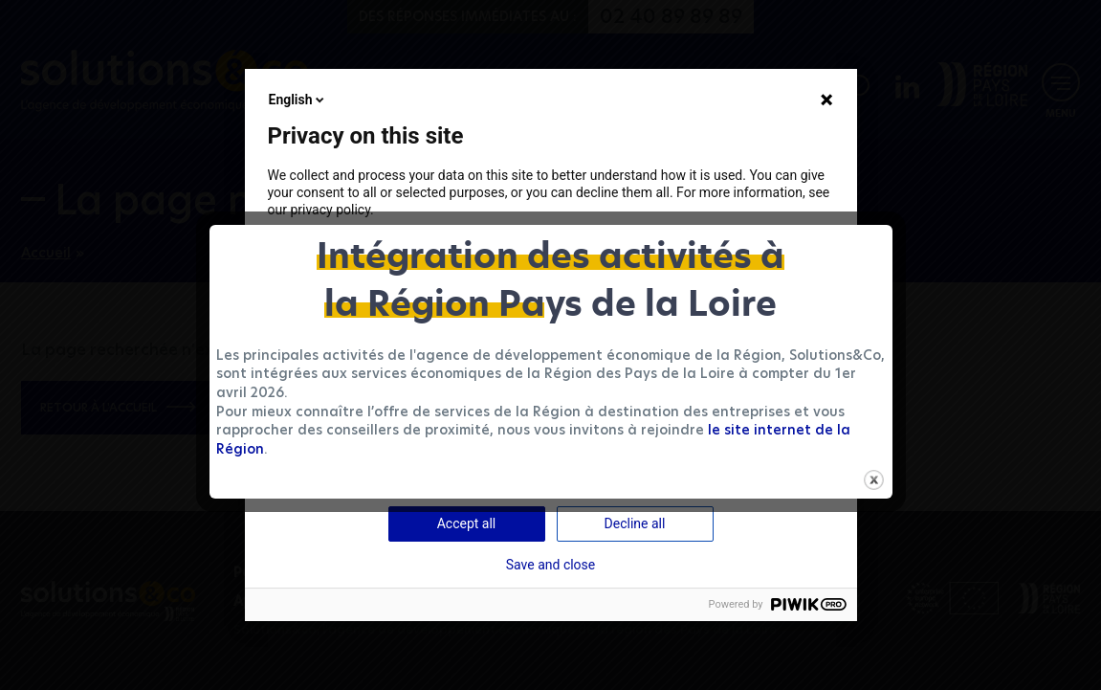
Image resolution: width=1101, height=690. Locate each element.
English (298, 99)
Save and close (551, 564)
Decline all (635, 523)
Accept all (466, 523)
